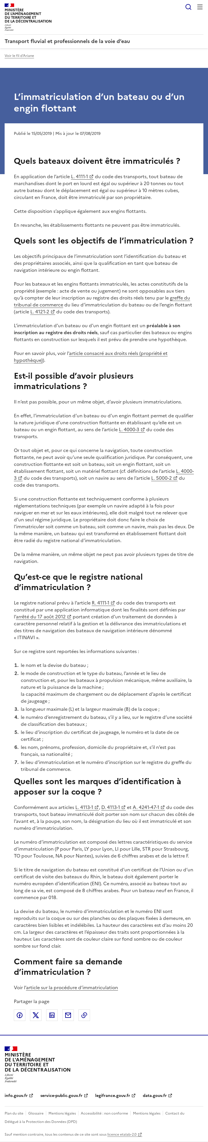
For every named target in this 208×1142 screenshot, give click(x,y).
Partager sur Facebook (19, 1015)
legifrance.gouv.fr (112, 1096)
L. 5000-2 (161, 478)
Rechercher (188, 7)
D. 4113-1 (110, 807)
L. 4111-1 (79, 176)
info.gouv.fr (16, 1096)
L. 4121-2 (39, 311)
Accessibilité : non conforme (104, 1113)
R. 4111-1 (100, 602)
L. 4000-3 (129, 429)
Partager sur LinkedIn (52, 1015)
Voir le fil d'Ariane (19, 55)
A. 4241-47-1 (145, 807)
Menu (200, 7)
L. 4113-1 (84, 807)
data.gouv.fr (155, 1096)
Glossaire (36, 1113)
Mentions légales (62, 1113)
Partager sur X (36, 1015)
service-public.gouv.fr (61, 1096)
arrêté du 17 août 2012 (41, 616)
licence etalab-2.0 (121, 1134)
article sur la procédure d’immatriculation (72, 987)
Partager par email (68, 1015)
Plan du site (14, 1113)
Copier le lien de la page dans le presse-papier (84, 1015)
